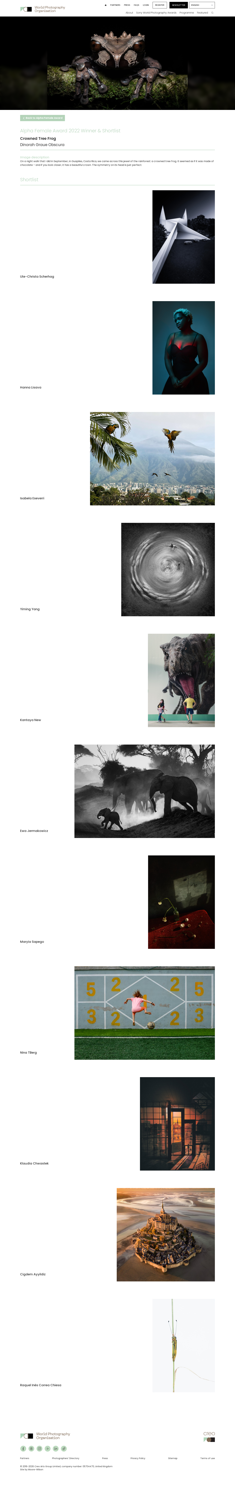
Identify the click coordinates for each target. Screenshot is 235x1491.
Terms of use (207, 1458)
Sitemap (172, 1458)
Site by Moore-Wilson (31, 1469)
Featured (202, 12)
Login (146, 5)
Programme (187, 12)
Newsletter (178, 5)
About (129, 12)
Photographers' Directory (65, 1458)
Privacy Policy (138, 1458)
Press (127, 5)
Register (159, 5)
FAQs (136, 5)
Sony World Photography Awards (156, 12)
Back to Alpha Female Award (42, 118)
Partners (115, 5)
